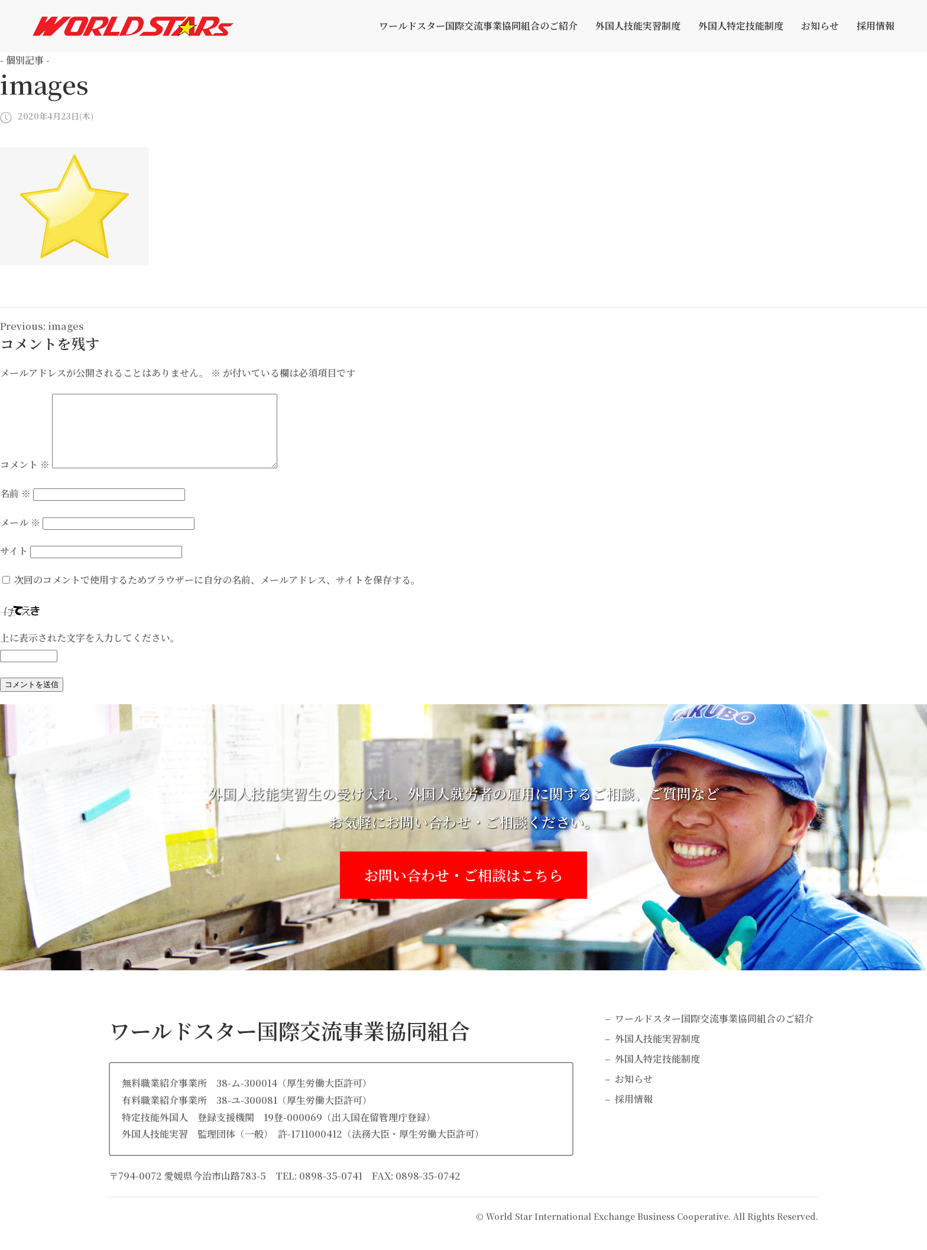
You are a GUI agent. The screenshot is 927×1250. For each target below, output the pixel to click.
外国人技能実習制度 (637, 26)
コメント (25, 478)
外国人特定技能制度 (740, 26)
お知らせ (820, 26)
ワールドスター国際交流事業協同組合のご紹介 (478, 26)
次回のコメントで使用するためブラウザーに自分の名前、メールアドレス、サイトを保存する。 (217, 594)
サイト (14, 565)
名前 (15, 507)
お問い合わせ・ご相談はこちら (463, 889)
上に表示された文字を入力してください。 (90, 652)
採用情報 (875, 26)
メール (20, 536)
